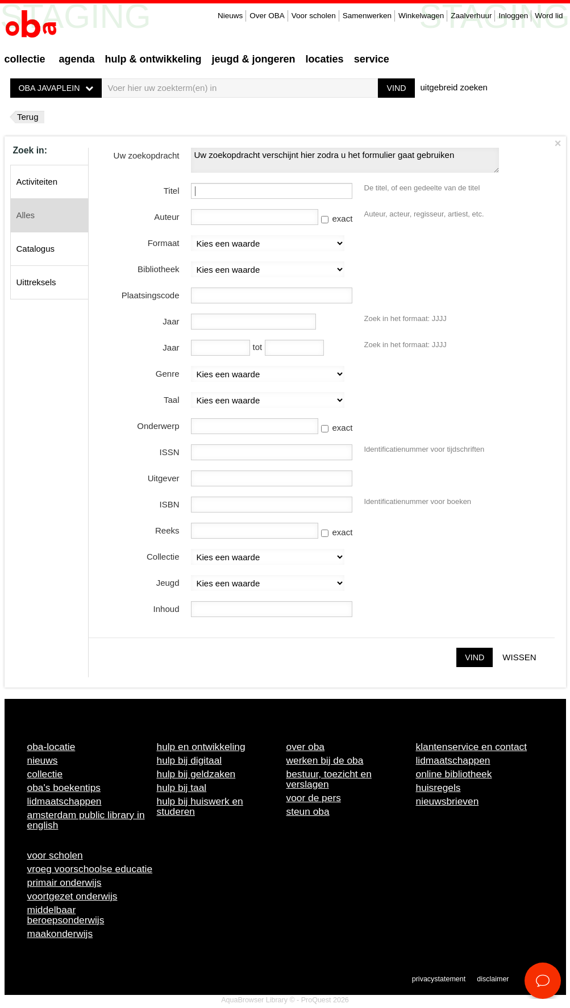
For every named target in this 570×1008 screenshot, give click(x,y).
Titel (172, 190)
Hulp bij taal (182, 787)
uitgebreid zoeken (454, 87)
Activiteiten (37, 181)
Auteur (166, 217)
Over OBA (267, 15)
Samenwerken (367, 15)
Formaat (164, 243)
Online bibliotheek (454, 774)
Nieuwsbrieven (447, 801)
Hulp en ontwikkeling (201, 746)
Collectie (25, 59)
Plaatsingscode (151, 295)
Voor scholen (314, 15)
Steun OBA (308, 811)
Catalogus (35, 248)
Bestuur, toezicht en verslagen (329, 779)
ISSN (169, 452)
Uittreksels (36, 282)
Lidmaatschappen (64, 801)
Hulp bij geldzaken (196, 774)
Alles (25, 215)
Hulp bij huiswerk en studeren (200, 806)
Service (371, 59)
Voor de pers (313, 797)
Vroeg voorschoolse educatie (90, 868)
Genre (168, 373)
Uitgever (164, 478)
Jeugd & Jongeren (254, 59)
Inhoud (166, 609)
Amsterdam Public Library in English (86, 820)
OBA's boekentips (64, 787)
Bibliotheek (158, 269)
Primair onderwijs (64, 882)
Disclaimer (493, 979)
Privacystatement (438, 979)
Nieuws (230, 15)
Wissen (519, 657)
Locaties (325, 59)
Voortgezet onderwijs (72, 896)
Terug (28, 117)
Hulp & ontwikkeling (153, 59)
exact (337, 218)
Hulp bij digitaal (189, 760)
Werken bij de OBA (325, 760)
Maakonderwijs (60, 933)
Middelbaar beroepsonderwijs (66, 915)
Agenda (77, 59)
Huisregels (438, 787)
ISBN (169, 504)
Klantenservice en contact (471, 746)
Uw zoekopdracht (147, 155)
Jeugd (168, 583)
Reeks (167, 530)
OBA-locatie (51, 746)
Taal (172, 400)
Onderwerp (158, 426)
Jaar (171, 321)
